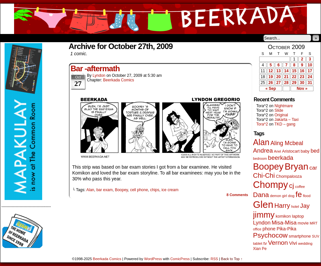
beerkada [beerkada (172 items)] (280, 157)
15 (294, 71)
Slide (279, 110)
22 (294, 77)
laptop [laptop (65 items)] (298, 216)
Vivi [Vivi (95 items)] (293, 243)
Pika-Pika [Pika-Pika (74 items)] (286, 228)
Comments (237, 195)
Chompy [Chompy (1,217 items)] (270, 184)
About (29, 38)
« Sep (270, 88)
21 (286, 77)
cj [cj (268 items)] (291, 185)
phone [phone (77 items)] (269, 228)
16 (302, 71)
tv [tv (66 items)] (265, 243)
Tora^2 (262, 124)
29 (294, 82)
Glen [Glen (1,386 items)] (263, 204)
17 (310, 71)
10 (310, 65)
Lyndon (99, 75)
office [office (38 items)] (257, 229)
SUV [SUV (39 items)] (315, 236)
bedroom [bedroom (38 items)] (260, 158)
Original (281, 115)
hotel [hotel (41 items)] (295, 206)
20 (278, 77)
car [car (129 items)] (313, 168)
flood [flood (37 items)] (307, 196)
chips (154, 190)
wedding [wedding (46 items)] (305, 243)
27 (278, 82)
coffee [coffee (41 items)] (300, 187)
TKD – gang (284, 124)
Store (49, 38)
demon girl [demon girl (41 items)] (278, 196)
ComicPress (180, 259)
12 (270, 71)
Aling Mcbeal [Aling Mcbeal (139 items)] (286, 143)
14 (286, 71)
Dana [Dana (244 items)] (261, 194)
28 (286, 82)
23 (302, 77)
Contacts (73, 38)
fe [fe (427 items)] (299, 194)
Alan (90, 190)
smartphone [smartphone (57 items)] (300, 236)
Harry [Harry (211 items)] (282, 205)
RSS (214, 259)
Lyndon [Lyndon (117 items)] (262, 223)
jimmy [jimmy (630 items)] (264, 214)
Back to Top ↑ (232, 259)
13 (278, 71)
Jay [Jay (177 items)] (305, 205)
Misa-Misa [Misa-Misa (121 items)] (284, 223)
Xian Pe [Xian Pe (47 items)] (260, 248)
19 (270, 77)
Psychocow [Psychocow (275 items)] (270, 235)
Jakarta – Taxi (287, 119)
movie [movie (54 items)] (303, 223)
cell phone (139, 190)
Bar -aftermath (95, 68)
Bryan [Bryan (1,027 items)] (297, 166)
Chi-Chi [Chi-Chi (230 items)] (264, 175)
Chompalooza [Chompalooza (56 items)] (289, 176)
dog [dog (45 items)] (291, 195)
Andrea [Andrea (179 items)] (263, 150)
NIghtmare (284, 106)
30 (302, 82)
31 (310, 82)
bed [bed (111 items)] (315, 151)
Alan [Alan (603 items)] (261, 142)
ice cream (169, 190)
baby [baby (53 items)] (305, 151)
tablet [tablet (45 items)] (257, 243)
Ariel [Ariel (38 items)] (277, 151)
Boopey (121, 190)
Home (9, 38)
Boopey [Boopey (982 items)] (268, 166)
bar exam (104, 190)
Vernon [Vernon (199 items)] (278, 242)
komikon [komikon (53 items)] (283, 216)
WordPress (153, 259)
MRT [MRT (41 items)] (313, 223)
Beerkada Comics (160, 19)
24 (310, 77)
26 (270, 82)
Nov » (302, 88)
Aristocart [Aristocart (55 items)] (291, 151)
